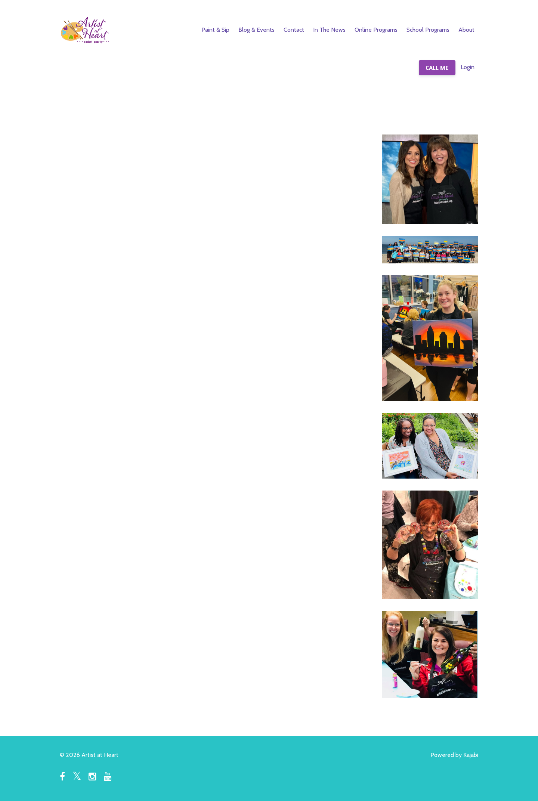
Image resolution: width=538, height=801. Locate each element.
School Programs (427, 29)
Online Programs (376, 29)
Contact (294, 29)
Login (467, 67)
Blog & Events (256, 29)
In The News (329, 29)
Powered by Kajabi (454, 754)
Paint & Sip (215, 29)
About (466, 29)
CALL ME (437, 67)
